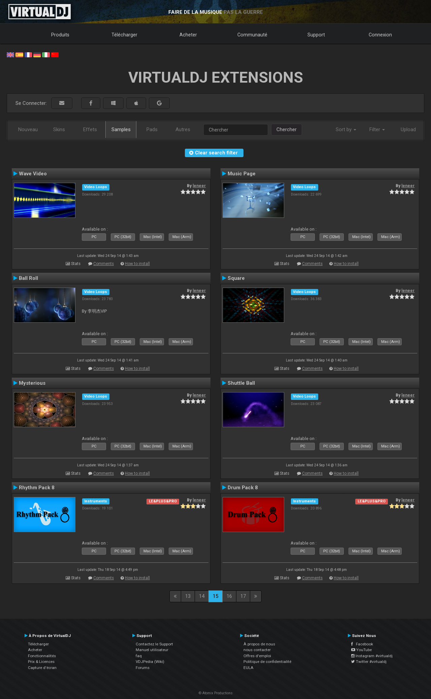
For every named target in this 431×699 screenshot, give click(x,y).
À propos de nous (259, 644)
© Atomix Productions (216, 693)
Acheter (188, 34)
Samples (121, 129)
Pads (152, 129)
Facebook (362, 644)
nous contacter (257, 649)
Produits (60, 34)
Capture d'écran (42, 667)
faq (139, 655)
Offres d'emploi (257, 655)
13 (188, 596)
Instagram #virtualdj (372, 655)
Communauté (252, 34)
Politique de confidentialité (267, 661)
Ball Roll (28, 278)
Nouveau (28, 129)
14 (201, 596)
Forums (143, 667)
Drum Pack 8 (243, 488)
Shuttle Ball (241, 383)
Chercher (286, 129)
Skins (59, 129)
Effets (90, 129)
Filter (377, 129)
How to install (137, 263)
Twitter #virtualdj (369, 661)
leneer (199, 185)
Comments (103, 263)
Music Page (242, 174)
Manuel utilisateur (152, 649)
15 (215, 596)
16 (229, 596)
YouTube (361, 649)
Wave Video (33, 174)
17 (243, 596)
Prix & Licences (41, 661)
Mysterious (32, 383)
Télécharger (124, 34)
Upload (408, 129)
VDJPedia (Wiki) (150, 661)
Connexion (380, 34)
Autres (182, 129)
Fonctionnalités (42, 655)
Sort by (346, 129)
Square (236, 278)
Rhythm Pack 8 (37, 488)
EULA (248, 667)
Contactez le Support (154, 644)
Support (316, 34)
